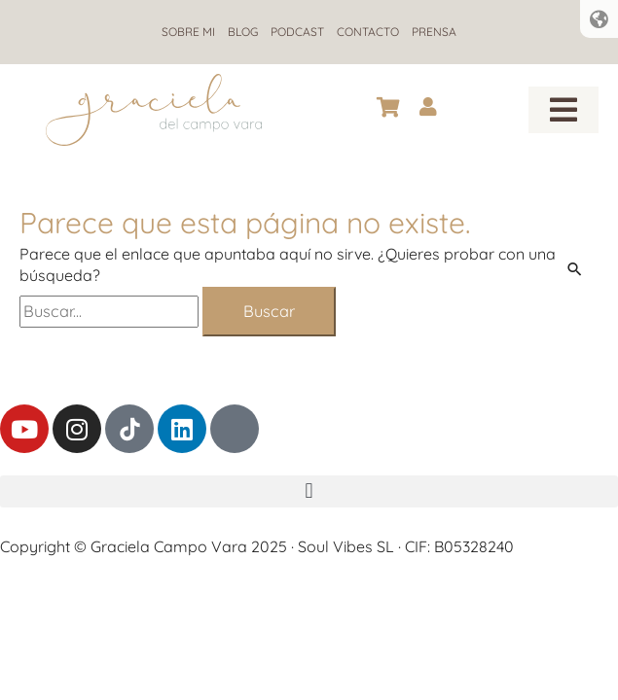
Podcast (297, 31)
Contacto (368, 31)
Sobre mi (188, 31)
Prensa (434, 31)
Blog (243, 31)
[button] (563, 110)
